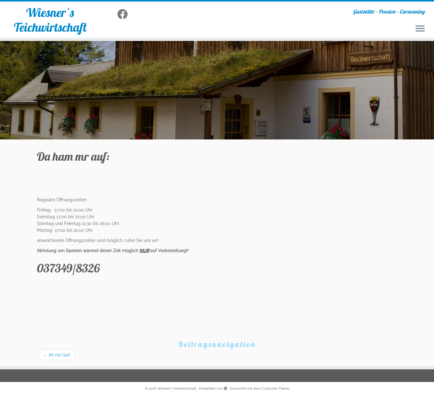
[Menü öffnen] (420, 29)
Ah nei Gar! (57, 354)
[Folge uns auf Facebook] (124, 14)
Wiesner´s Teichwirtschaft (50, 19)
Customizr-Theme (275, 389)
